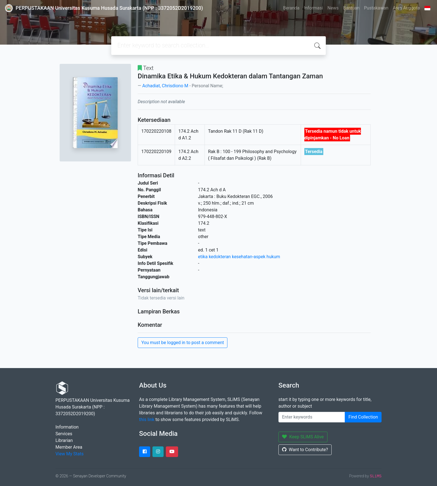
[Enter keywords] (311, 417)
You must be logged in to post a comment (182, 342)
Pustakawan (376, 8)
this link (146, 419)
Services (63, 433)
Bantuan (351, 8)
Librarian (64, 440)
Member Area (68, 447)
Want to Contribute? (305, 449)
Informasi (313, 8)
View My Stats (69, 453)
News (333, 8)
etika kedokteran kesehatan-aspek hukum (239, 256)
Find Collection (363, 417)
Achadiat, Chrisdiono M (165, 85)
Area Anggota (406, 8)
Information (67, 427)
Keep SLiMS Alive (303, 436)
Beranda (291, 8)
